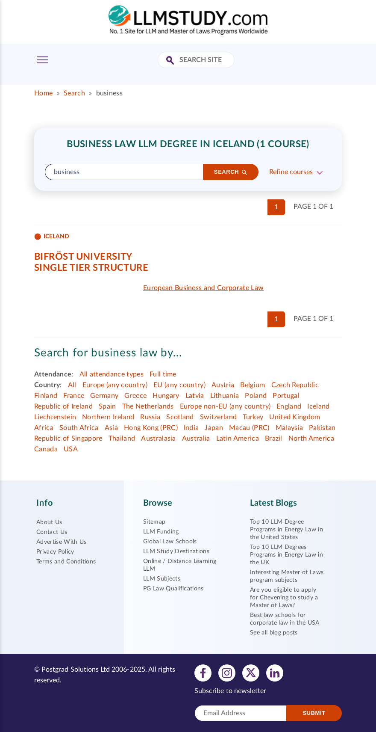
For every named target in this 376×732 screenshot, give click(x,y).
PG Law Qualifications (173, 589)
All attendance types (111, 374)
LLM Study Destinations (176, 551)
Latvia (194, 395)
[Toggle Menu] (42, 60)
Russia (150, 417)
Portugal (286, 395)
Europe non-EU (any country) (225, 406)
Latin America (237, 438)
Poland (256, 395)
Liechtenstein (55, 417)
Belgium (252, 385)
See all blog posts (274, 633)
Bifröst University (83, 256)
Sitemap (154, 522)
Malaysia (289, 427)
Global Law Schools (170, 542)
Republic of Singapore (68, 438)
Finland (45, 395)
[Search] (230, 172)
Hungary (166, 395)
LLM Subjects (161, 579)
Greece (135, 395)
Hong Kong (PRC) (151, 427)
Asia (111, 427)
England (288, 406)
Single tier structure (91, 268)
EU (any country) (179, 385)
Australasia (158, 438)
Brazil (273, 438)
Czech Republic (295, 385)
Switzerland (218, 417)
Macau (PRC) (249, 427)
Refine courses (291, 172)
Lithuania (224, 395)
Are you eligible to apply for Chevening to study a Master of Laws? (284, 597)
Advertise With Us (61, 542)
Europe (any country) (114, 385)
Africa (43, 427)
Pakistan (322, 427)
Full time (163, 374)
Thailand (122, 438)
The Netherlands (148, 406)
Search (74, 93)
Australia (196, 438)
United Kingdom (294, 417)
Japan (214, 427)
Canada (46, 449)
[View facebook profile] (203, 672)
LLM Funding (161, 532)
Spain (107, 406)
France (73, 395)
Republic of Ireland (63, 406)
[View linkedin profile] (274, 672)
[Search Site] (171, 61)
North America (311, 438)
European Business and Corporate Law (203, 288)
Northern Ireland (108, 417)
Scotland (180, 417)
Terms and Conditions (66, 562)
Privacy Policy (55, 552)
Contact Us (51, 532)
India (191, 427)
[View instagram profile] (226, 672)
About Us (49, 522)
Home (43, 93)
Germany (104, 395)
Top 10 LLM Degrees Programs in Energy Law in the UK (286, 555)
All (72, 385)
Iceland (318, 406)
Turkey (253, 417)
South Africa (79, 427)
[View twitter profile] (250, 672)
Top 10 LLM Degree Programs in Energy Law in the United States (286, 529)
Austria (223, 385)
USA (71, 449)
